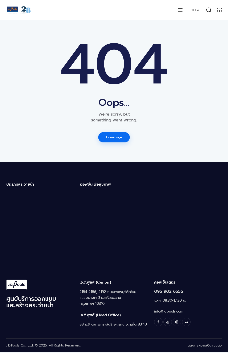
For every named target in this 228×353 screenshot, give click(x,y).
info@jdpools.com (169, 312)
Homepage (114, 137)
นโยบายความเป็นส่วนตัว (205, 346)
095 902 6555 (170, 292)
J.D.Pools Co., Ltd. (20, 346)
